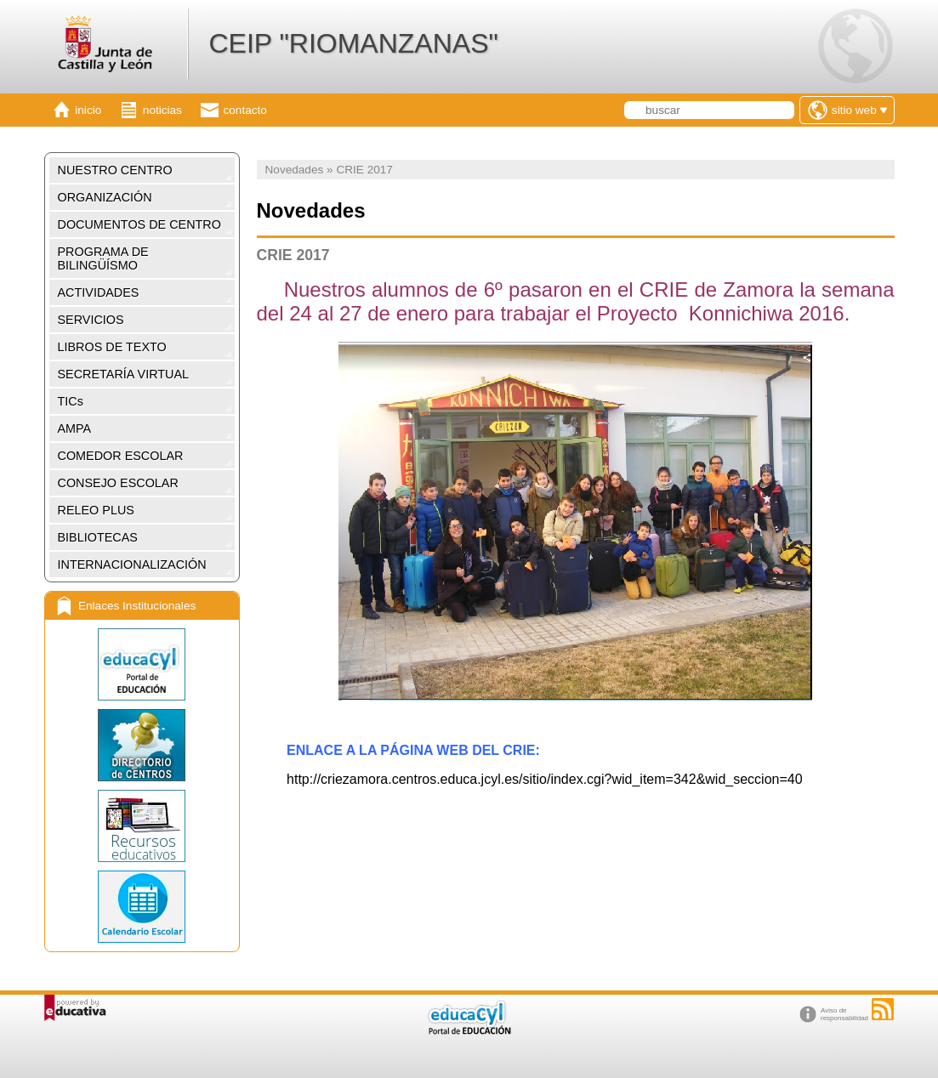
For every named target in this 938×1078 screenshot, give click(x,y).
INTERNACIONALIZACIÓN (132, 564)
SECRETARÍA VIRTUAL (124, 374)
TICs (70, 401)
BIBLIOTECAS (98, 537)
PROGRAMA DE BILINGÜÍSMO (103, 258)
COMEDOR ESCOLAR (121, 455)
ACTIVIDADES (98, 292)
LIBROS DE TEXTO (112, 347)
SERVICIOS (91, 319)
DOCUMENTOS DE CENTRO (139, 224)
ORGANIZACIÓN (105, 197)
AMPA (75, 428)
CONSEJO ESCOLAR (118, 483)
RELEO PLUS (96, 510)
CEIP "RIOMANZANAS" (352, 43)
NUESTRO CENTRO (115, 170)
